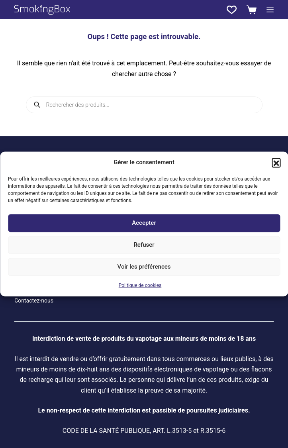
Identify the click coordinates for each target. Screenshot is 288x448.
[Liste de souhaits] (232, 10)
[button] (276, 163)
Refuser (143, 245)
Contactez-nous (33, 300)
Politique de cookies (140, 285)
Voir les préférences (144, 267)
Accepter (144, 223)
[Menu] (270, 9)
